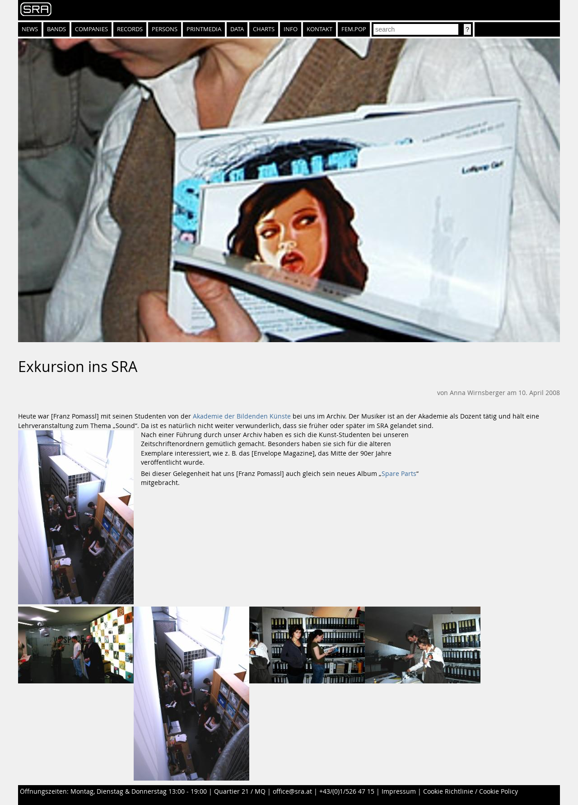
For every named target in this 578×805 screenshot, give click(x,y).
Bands (56, 29)
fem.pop (353, 29)
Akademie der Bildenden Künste (242, 416)
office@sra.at (292, 791)
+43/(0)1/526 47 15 (346, 791)
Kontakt (319, 29)
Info (291, 29)
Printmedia (203, 29)
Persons (164, 29)
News (30, 29)
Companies (91, 29)
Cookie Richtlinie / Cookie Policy (470, 791)
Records (130, 29)
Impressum (399, 791)
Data (237, 29)
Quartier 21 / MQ (240, 791)
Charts (264, 29)
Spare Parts (399, 474)
